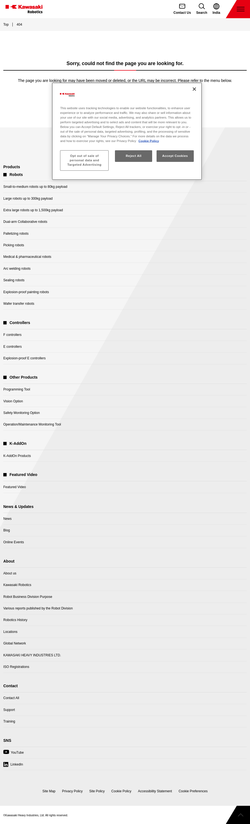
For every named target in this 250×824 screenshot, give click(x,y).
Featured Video (14, 487)
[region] (127, 131)
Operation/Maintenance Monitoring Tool (32, 424)
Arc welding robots (17, 269)
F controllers (12, 335)
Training (9, 721)
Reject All (133, 155)
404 (19, 24)
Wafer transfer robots (18, 304)
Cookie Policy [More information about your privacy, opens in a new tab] (148, 141)
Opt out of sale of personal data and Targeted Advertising (84, 160)
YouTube (13, 754)
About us (9, 573)
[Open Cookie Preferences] (193, 791)
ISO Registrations (16, 667)
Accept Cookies (175, 155)
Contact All (11, 698)
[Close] (194, 89)
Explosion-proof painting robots (26, 292)
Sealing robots (14, 280)
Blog (6, 530)
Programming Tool (16, 389)
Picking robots (13, 245)
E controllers (12, 347)
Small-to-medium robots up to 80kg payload (35, 187)
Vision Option (13, 401)
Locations (10, 632)
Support (9, 710)
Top (6, 24)
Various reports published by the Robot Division (38, 608)
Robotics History (15, 620)
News (7, 519)
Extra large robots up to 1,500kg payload (33, 210)
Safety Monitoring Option (21, 413)
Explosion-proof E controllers (24, 358)
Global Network (14, 643)
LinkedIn (16, 764)
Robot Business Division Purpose (27, 597)
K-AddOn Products (17, 456)
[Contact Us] (182, 9)
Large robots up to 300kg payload (28, 198)
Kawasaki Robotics (17, 585)
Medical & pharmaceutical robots (27, 257)
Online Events (13, 542)
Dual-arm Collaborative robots (25, 222)
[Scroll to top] (238, 815)
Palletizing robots (15, 234)
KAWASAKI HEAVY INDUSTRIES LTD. (32, 655)
